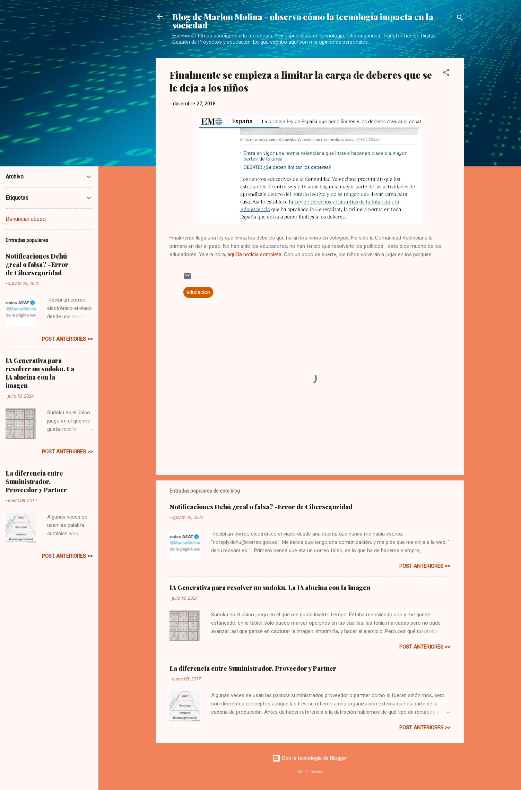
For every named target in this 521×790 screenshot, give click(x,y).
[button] (446, 73)
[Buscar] (460, 18)
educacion (198, 292)
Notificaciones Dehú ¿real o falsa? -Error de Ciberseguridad (261, 507)
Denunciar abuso (26, 219)
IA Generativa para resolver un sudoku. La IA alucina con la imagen (270, 587)
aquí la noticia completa (254, 254)
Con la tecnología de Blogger (309, 758)
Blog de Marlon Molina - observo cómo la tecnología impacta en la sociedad (302, 21)
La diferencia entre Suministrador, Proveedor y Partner (253, 668)
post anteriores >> (424, 566)
